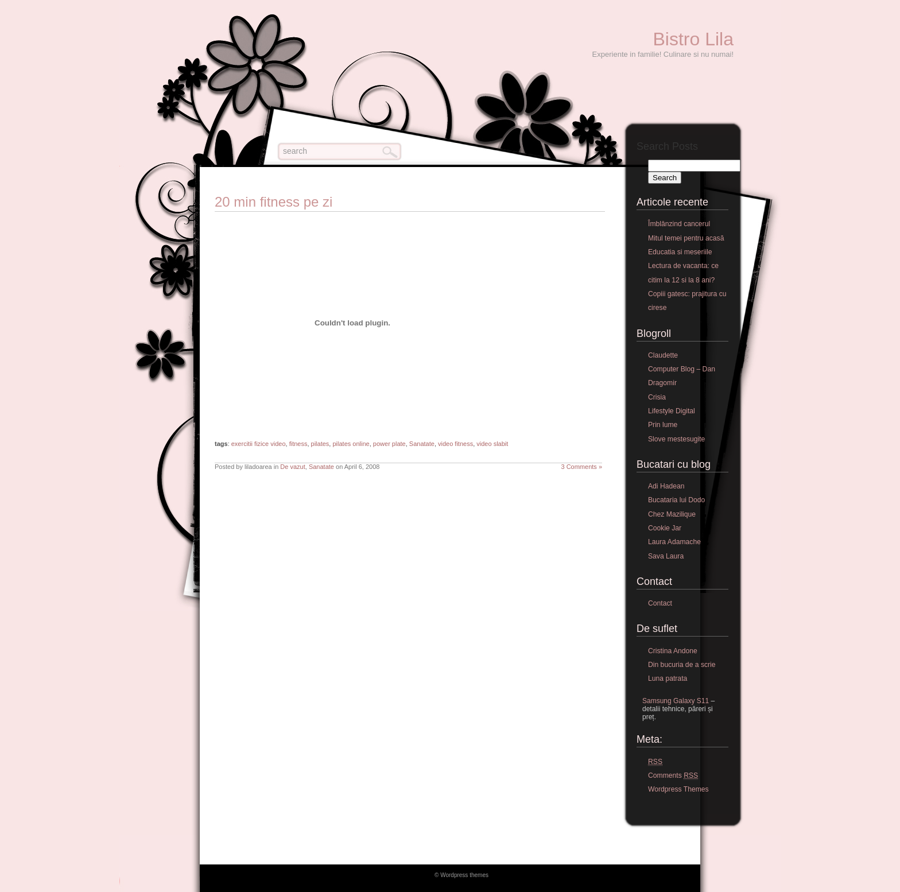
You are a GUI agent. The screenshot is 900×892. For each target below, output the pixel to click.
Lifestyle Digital (671, 411)
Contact (660, 603)
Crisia (657, 397)
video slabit (492, 443)
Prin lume (662, 425)
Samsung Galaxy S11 (675, 701)
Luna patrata (667, 678)
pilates (320, 443)
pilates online (350, 443)
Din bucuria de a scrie (682, 665)
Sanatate (422, 443)
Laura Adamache (674, 542)
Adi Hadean (666, 486)
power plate (389, 443)
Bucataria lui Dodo (676, 500)
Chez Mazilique (672, 514)
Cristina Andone (672, 651)
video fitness (455, 443)
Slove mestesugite (676, 439)
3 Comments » (581, 466)
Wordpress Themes (678, 789)
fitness (298, 443)
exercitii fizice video (258, 443)
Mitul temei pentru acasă (686, 238)
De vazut (292, 466)
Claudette (663, 355)
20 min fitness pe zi (273, 202)
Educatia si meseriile (680, 252)
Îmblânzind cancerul (679, 224)
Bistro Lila (693, 39)
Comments (673, 775)
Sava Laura (666, 556)
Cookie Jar (664, 528)
